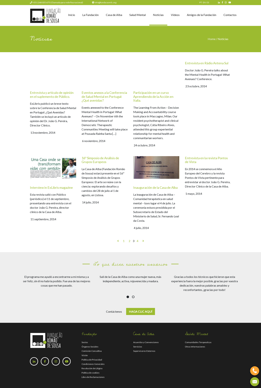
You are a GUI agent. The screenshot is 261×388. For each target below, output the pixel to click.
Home (212, 39)
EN (204, 2)
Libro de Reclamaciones (93, 377)
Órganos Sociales (90, 346)
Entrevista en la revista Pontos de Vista (206, 160)
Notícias (158, 14)
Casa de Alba (114, 14)
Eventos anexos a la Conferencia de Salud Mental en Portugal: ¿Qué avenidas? (104, 96)
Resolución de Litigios (92, 368)
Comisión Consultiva (92, 351)
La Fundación (90, 14)
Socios (85, 342)
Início (71, 14)
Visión (85, 355)
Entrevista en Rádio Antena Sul (206, 63)
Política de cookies (91, 372)
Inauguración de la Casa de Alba (155, 187)
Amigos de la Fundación (201, 14)
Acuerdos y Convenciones (146, 342)
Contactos (230, 14)
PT (200, 2)
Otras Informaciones (195, 346)
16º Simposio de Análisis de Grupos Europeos (100, 160)
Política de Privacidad (92, 359)
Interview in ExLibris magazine (51, 187)
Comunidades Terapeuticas (198, 342)
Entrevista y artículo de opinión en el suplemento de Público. (52, 95)
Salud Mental (137, 14)
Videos (175, 14)
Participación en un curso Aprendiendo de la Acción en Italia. (153, 96)
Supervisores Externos (144, 351)
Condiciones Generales (93, 364)
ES (208, 2)
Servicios (137, 346)
